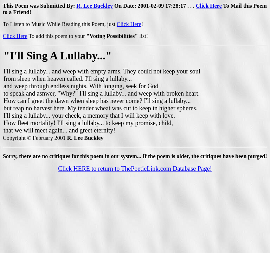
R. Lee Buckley (94, 6)
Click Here (209, 6)
